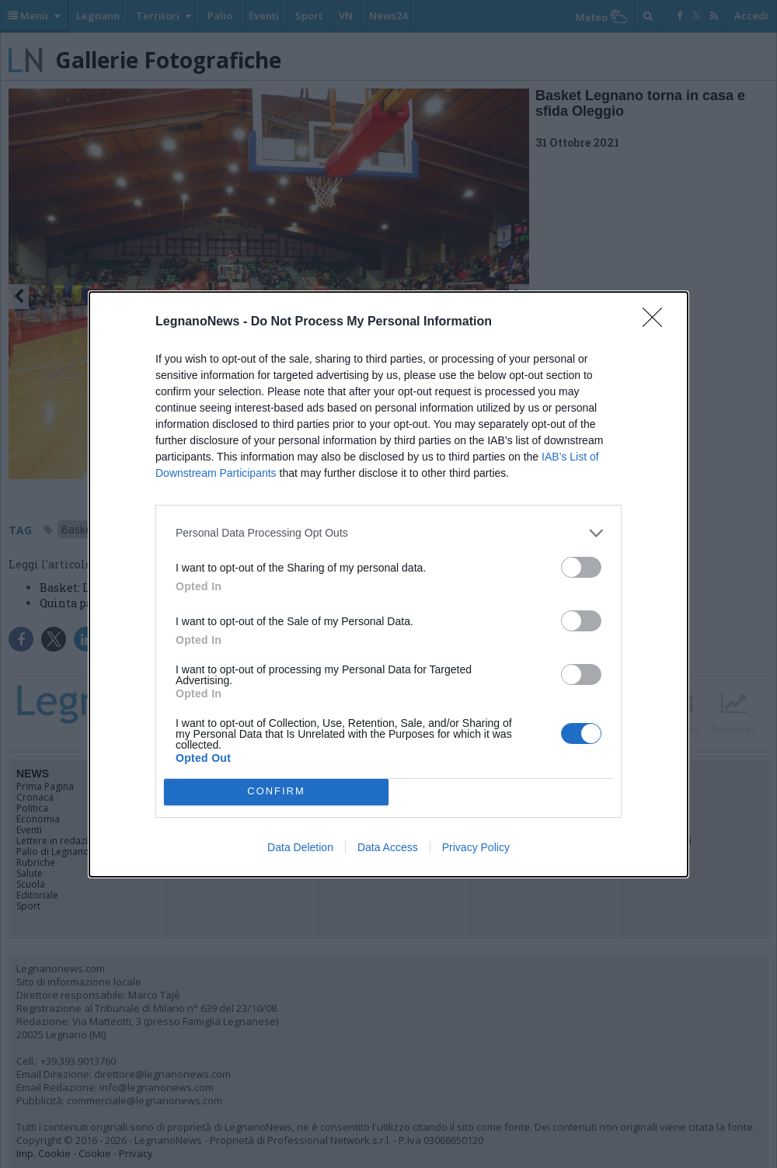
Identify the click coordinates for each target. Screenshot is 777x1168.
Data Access (387, 847)
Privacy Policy (476, 847)
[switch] (581, 567)
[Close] (657, 322)
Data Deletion (300, 847)
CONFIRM (276, 792)
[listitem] (388, 533)
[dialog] (388, 584)
